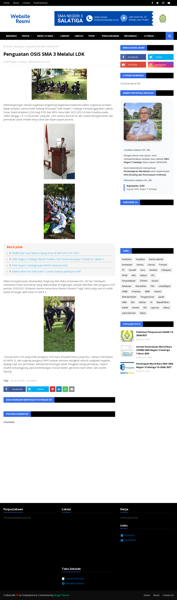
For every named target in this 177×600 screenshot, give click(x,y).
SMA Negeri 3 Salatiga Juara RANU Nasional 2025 (40, 265)
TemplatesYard (29, 595)
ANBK (125, 291)
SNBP (147, 291)
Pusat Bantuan (41, 2)
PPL (153, 275)
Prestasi (163, 264)
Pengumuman (147, 296)
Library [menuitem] (64, 35)
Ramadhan (141, 286)
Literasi (151, 264)
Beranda (7, 46)
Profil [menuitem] (26, 35)
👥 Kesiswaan (128, 540)
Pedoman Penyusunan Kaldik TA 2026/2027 (154, 333)
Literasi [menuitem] (149, 35)
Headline (140, 259)
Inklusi (166, 307)
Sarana (155, 280)
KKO (134, 275)
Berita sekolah (18, 380)
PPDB (124, 275)
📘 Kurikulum (127, 535)
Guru (142, 270)
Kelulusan (126, 286)
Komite (135, 307)
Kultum (143, 275)
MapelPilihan (163, 302)
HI (151, 302)
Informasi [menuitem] (130, 35)
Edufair (142, 302)
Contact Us (168, 595)
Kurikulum (127, 259)
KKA (133, 302)
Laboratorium (129, 313)
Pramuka (136, 291)
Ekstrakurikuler (129, 296)
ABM (124, 302)
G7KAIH (143, 280)
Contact (26, 2)
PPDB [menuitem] (91, 35)
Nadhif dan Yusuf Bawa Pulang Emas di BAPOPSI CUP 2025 (45, 253)
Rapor (143, 313)
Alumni (157, 291)
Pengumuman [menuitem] (110, 35)
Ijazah (161, 296)
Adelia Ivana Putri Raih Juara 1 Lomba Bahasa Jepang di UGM (46, 271)
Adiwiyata (166, 270)
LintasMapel (164, 286)
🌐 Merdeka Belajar (73, 583)
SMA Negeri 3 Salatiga (16, 61)
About (16, 2)
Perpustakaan (129, 280)
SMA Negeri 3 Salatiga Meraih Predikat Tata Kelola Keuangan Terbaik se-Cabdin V (58, 259)
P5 (123, 270)
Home (6, 2)
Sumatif (132, 270)
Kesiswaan (19, 46)
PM (144, 307)
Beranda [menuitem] (11, 35)
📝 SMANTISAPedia (73, 578)
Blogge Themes (61, 595)
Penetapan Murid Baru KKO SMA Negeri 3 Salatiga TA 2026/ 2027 (154, 365)
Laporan (155, 307)
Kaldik (125, 307)
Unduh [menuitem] (79, 35)
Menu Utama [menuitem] (45, 35)
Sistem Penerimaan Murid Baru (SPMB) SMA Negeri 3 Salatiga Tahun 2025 (154, 350)
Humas (140, 264)
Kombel (153, 270)
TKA (152, 286)
